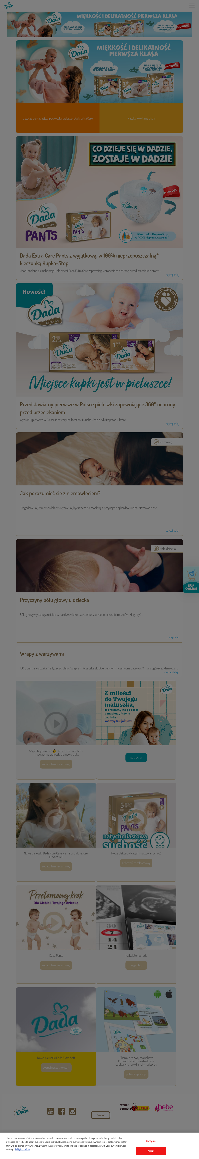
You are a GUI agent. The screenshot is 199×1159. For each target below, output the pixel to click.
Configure (151, 1140)
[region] (99, 1145)
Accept (151, 1150)
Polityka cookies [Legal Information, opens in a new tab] (22, 1149)
